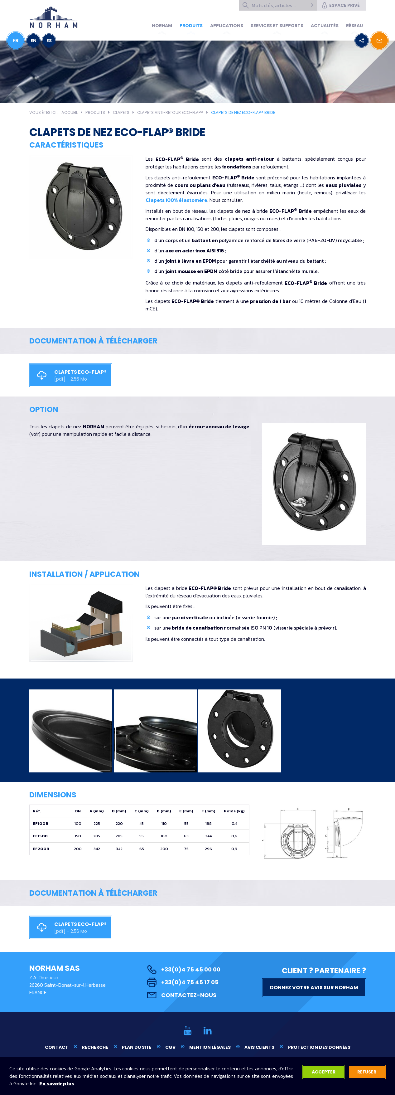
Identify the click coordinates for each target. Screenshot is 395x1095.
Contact (56, 1047)
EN (33, 40)
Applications (226, 25)
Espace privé (340, 5)
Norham (162, 25)
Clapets (121, 112)
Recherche (95, 1047)
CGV (170, 1047)
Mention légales (210, 1047)
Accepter (323, 1072)
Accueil (69, 112)
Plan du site (137, 1047)
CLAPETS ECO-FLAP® (68, 375)
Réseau (354, 25)
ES (49, 40)
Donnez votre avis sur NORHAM (314, 987)
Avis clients (259, 1047)
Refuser (366, 1072)
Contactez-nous (181, 995)
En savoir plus (56, 1083)
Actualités (325, 25)
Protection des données (319, 1047)
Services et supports (277, 25)
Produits (191, 25)
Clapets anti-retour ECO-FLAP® (170, 112)
